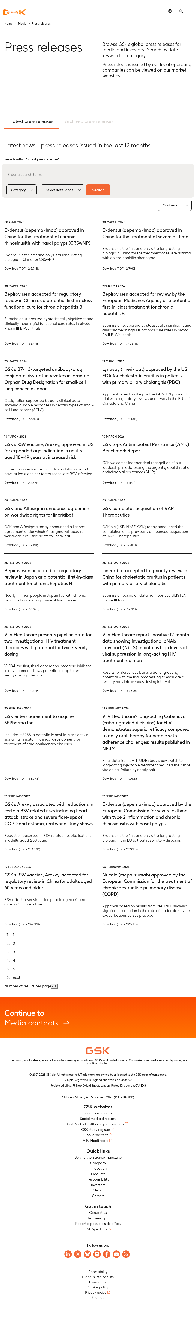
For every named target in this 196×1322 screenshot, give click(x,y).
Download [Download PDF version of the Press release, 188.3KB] (21, 779)
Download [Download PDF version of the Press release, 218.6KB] (21, 483)
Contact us (98, 1213)
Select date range (59, 190)
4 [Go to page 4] (14, 960)
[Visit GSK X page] (77, 1254)
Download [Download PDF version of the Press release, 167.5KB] (21, 419)
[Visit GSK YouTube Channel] (116, 1254)
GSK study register (95, 1129)
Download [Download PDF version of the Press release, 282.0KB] (120, 849)
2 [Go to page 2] (14, 943)
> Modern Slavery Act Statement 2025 (98, 1097)
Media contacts (98, 1017)
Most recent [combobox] (171, 205)
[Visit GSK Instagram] (97, 1254)
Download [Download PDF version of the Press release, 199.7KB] (119, 779)
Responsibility (98, 1179)
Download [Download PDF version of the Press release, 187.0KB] (119, 609)
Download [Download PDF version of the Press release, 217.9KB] (119, 268)
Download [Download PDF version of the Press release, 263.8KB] (22, 849)
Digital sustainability (98, 1277)
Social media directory (98, 1118)
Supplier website (96, 1135)
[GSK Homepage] (14, 12)
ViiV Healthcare (95, 1140)
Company (98, 1163)
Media (98, 1190)
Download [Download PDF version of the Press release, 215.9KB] (21, 268)
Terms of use (98, 1282)
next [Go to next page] (16, 977)
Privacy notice (95, 1293)
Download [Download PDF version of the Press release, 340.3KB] (120, 344)
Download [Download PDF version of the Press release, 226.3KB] (22, 924)
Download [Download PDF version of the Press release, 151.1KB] (119, 483)
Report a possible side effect (98, 1224)
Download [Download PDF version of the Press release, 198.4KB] (119, 419)
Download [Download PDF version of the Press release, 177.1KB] (21, 545)
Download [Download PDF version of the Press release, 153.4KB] (21, 344)
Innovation (98, 1168)
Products (98, 1174)
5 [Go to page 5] (14, 969)
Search (99, 190)
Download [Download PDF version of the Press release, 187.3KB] (119, 691)
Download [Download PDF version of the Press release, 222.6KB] (120, 924)
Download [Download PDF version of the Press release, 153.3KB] (21, 609)
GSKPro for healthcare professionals (95, 1124)
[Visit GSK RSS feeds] (126, 1254)
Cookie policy (98, 1287)
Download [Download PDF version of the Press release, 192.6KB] (21, 691)
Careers (98, 1196)
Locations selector (98, 1113)
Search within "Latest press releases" (31, 159)
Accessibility (98, 1272)
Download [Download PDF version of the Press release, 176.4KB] (119, 545)
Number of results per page (27, 986)
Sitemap (98, 1298)
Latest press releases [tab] (31, 121)
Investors (98, 1185)
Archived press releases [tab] (89, 121)
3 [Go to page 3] (14, 952)
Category (18, 190)
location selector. (98, 1063)
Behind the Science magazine (98, 1157)
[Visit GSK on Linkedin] (68, 1254)
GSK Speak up (95, 1229)
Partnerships (98, 1218)
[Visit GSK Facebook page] (106, 1254)
